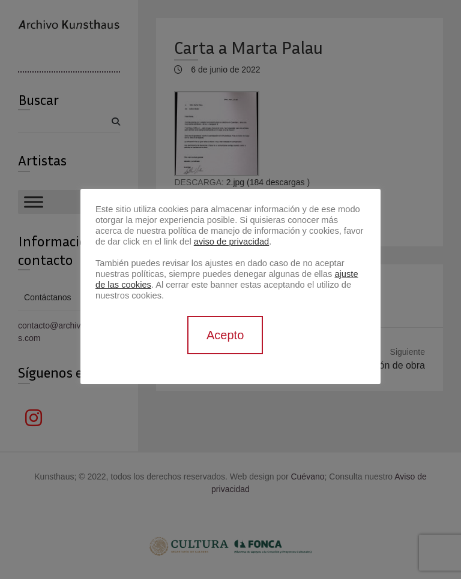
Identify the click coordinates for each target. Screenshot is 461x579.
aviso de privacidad (231, 241)
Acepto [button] (225, 335)
